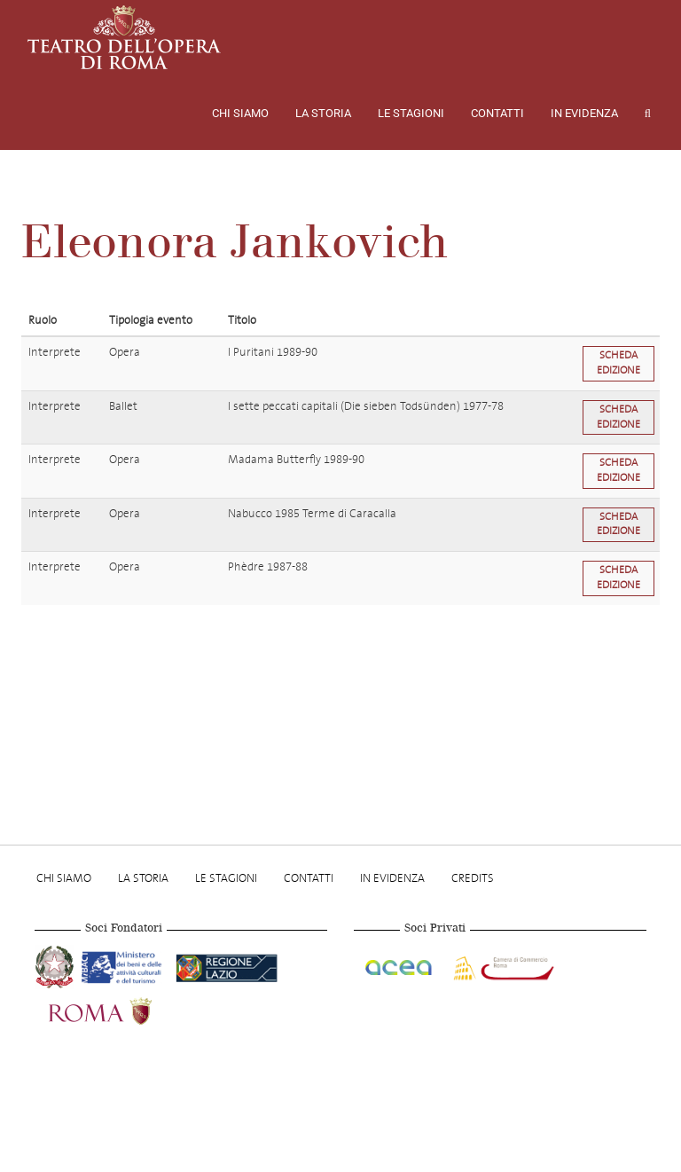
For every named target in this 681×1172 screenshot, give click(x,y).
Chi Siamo (240, 113)
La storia (323, 113)
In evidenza (584, 113)
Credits (472, 877)
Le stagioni (411, 113)
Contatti (497, 113)
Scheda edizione (618, 363)
